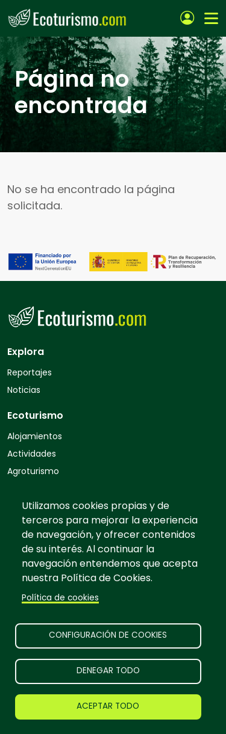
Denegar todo (108, 670)
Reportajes (29, 372)
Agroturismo (33, 471)
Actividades (31, 454)
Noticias (23, 390)
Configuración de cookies (108, 635)
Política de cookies (60, 597)
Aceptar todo (108, 706)
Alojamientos (34, 436)
